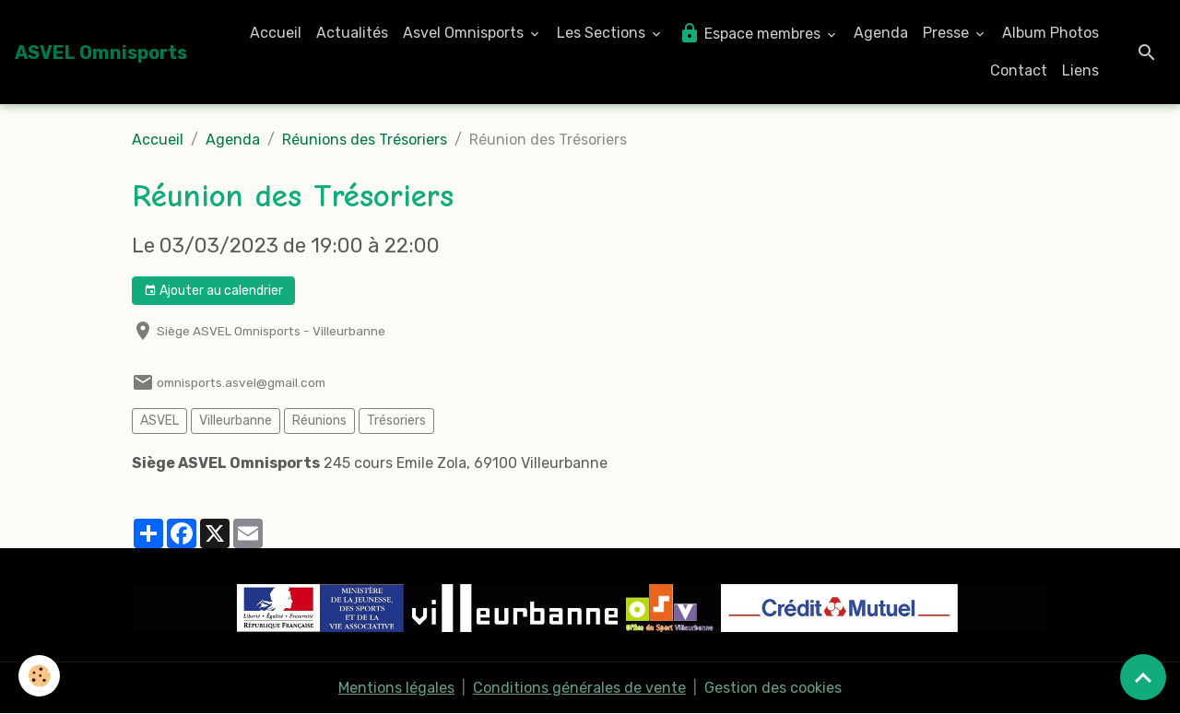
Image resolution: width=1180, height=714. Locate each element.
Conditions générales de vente (579, 687)
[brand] (101, 52)
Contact (1018, 70)
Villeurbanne (235, 420)
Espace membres (751, 33)
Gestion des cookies (773, 687)
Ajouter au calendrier (213, 291)
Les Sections (603, 32)
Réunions (319, 420)
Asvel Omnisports (465, 32)
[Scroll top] (1143, 677)
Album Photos (1050, 32)
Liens (1080, 70)
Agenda (881, 32)
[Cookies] (39, 675)
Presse (948, 32)
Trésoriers (396, 420)
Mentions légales (396, 687)
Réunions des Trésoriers (364, 139)
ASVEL (159, 420)
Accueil (275, 32)
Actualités (352, 32)
